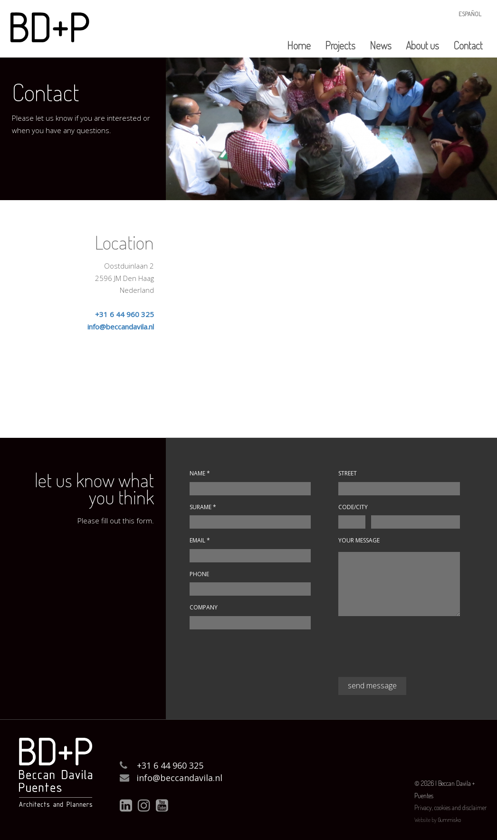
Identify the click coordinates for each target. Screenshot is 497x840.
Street (347, 473)
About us (422, 45)
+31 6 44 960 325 (124, 314)
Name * (200, 473)
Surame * (203, 507)
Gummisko (449, 819)
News (381, 45)
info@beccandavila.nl (120, 326)
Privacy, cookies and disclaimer (450, 807)
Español (470, 14)
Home (299, 45)
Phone (201, 574)
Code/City (353, 507)
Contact (468, 45)
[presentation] (410, 650)
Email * (200, 540)
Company (204, 607)
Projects (340, 45)
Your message (359, 540)
